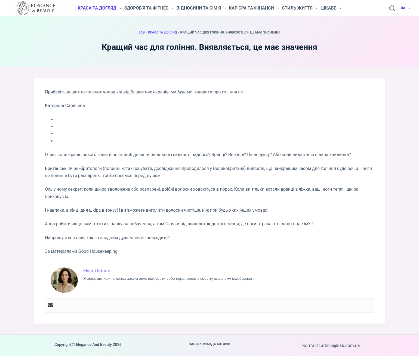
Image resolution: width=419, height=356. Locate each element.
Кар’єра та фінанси (254, 8)
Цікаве (331, 8)
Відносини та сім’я (201, 8)
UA (406, 8)
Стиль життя (300, 8)
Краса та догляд (99, 8)
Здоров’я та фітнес (149, 8)
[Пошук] (392, 8)
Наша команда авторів (209, 344)
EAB (142, 32)
